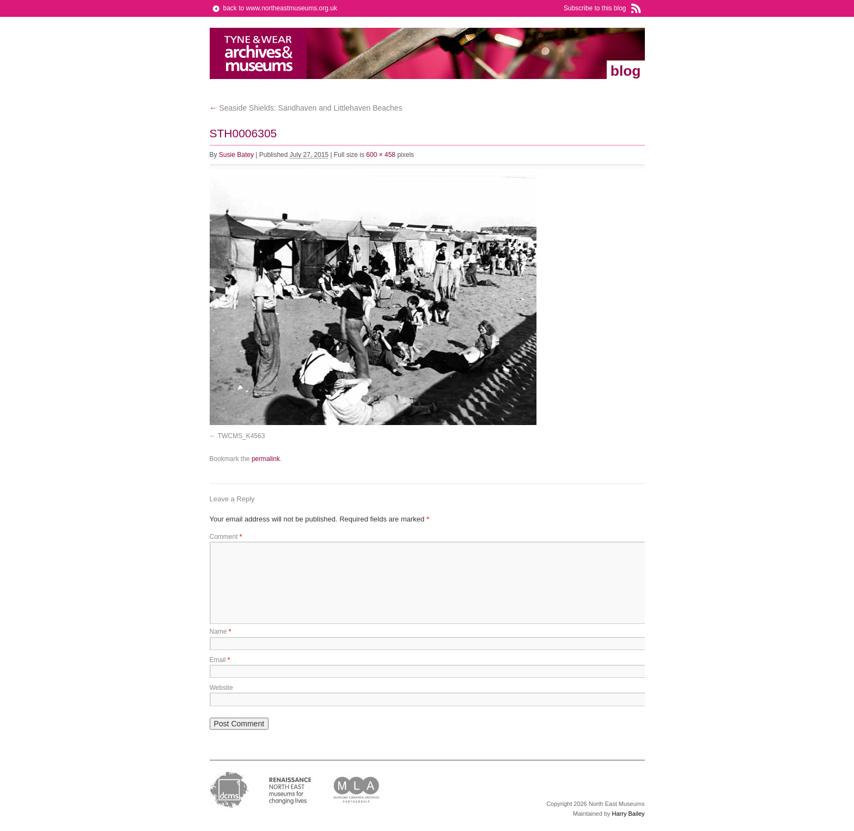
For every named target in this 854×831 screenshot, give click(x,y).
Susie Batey (236, 155)
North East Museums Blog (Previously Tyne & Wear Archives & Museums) (258, 53)
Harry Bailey (628, 813)
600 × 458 (380, 155)
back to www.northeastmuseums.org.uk (280, 8)
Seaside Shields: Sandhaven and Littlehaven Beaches (306, 108)
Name (220, 631)
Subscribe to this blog (595, 8)
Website (221, 688)
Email (220, 660)
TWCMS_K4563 (241, 436)
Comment (226, 537)
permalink (266, 459)
